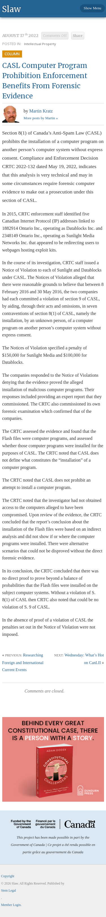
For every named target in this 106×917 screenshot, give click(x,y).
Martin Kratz (41, 111)
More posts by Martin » (41, 118)
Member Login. (11, 905)
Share (78, 36)
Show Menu (92, 8)
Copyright (7, 876)
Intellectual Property (40, 44)
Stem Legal (8, 890)
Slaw (11, 9)
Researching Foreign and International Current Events (23, 662)
